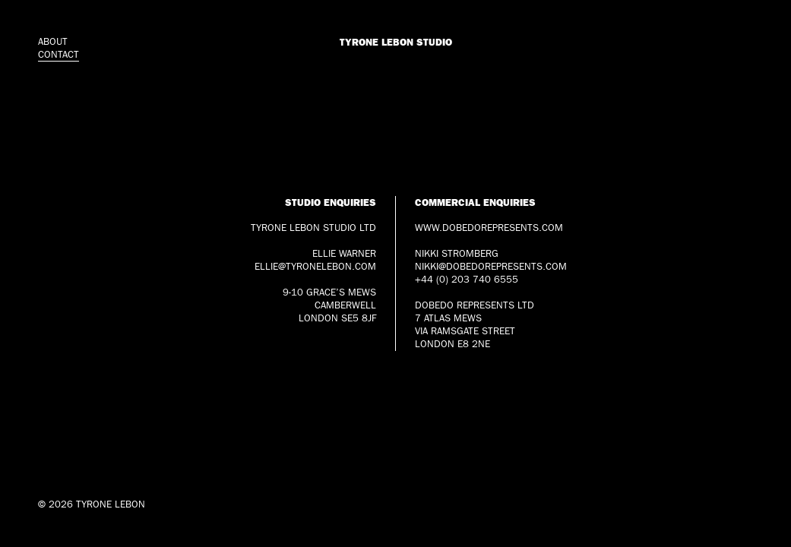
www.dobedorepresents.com (489, 228)
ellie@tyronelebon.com (315, 267)
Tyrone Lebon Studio (396, 42)
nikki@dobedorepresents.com (491, 267)
